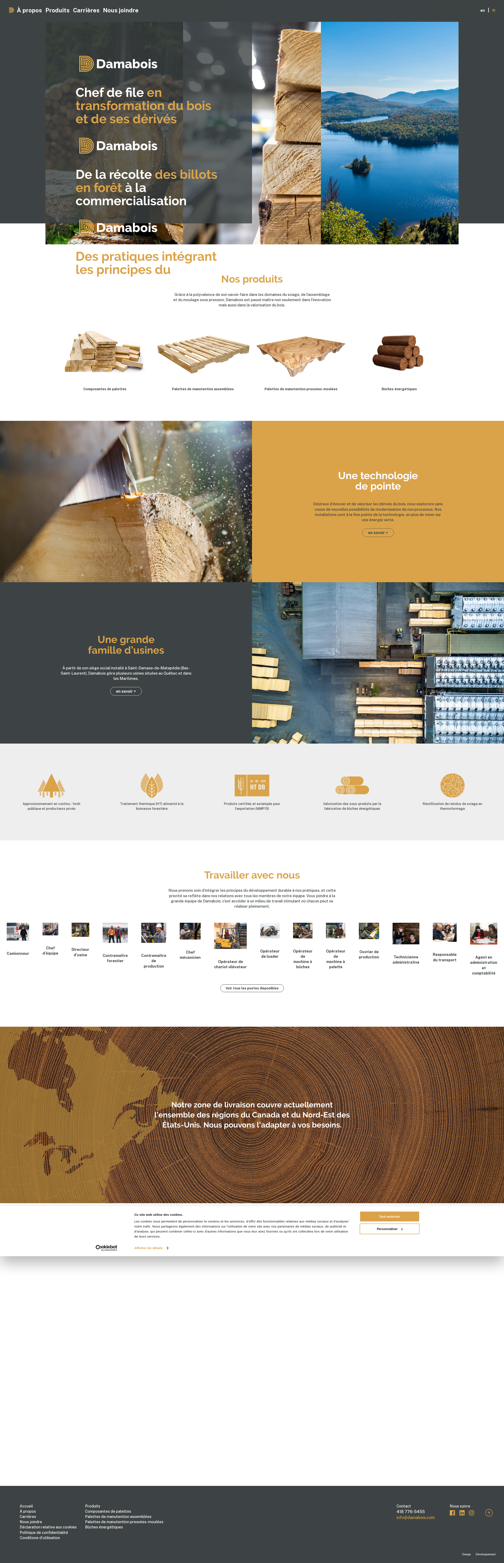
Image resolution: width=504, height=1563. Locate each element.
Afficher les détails (148, 812)
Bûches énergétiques (104, 1527)
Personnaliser (390, 793)
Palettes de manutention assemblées (118, 1516)
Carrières (124, 9)
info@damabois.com (416, 1517)
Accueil (26, 1506)
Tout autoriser (389, 781)
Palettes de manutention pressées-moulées (124, 1522)
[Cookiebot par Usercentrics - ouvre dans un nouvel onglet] (106, 813)
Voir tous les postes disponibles (252, 988)
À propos (38, 9)
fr (494, 9)
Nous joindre (178, 9)
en (482, 9)
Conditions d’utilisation (40, 1538)
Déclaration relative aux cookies (48, 1527)
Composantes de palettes (108, 1511)
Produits (81, 9)
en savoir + (378, 532)
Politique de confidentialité (44, 1532)
